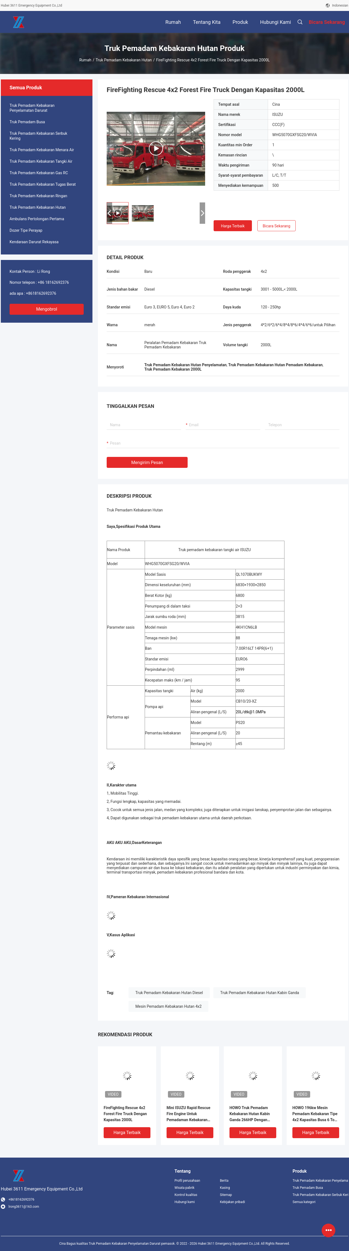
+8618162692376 (41, 293)
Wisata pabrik (184, 1188)
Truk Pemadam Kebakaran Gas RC (39, 173)
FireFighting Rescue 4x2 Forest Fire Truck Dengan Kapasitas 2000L (125, 1114)
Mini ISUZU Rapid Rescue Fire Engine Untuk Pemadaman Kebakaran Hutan (188, 1114)
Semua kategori (304, 1202)
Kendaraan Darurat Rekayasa (34, 242)
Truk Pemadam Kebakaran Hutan (124, 60)
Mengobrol (46, 309)
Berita (224, 1181)
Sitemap (226, 1195)
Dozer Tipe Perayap (26, 230)
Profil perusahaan (187, 1181)
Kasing (225, 1188)
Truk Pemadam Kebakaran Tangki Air (41, 161)
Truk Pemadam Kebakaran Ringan (38, 196)
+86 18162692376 (53, 282)
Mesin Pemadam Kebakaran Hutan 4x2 (168, 1006)
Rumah (85, 60)
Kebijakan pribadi (232, 1202)
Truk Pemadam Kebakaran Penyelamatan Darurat (32, 108)
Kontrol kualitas (185, 1195)
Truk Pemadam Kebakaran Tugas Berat (43, 184)
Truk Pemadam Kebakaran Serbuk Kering (38, 136)
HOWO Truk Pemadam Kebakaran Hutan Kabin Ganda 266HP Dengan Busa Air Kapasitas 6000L (251, 1114)
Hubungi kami (184, 1202)
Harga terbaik (233, 226)
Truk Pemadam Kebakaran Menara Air (42, 150)
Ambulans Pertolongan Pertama (37, 219)
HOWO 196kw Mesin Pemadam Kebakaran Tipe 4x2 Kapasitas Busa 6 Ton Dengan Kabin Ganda (315, 1114)
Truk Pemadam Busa (27, 122)
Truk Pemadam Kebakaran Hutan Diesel (169, 993)
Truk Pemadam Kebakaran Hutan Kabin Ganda (259, 993)
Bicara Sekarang (276, 226)
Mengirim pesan (147, 462)
